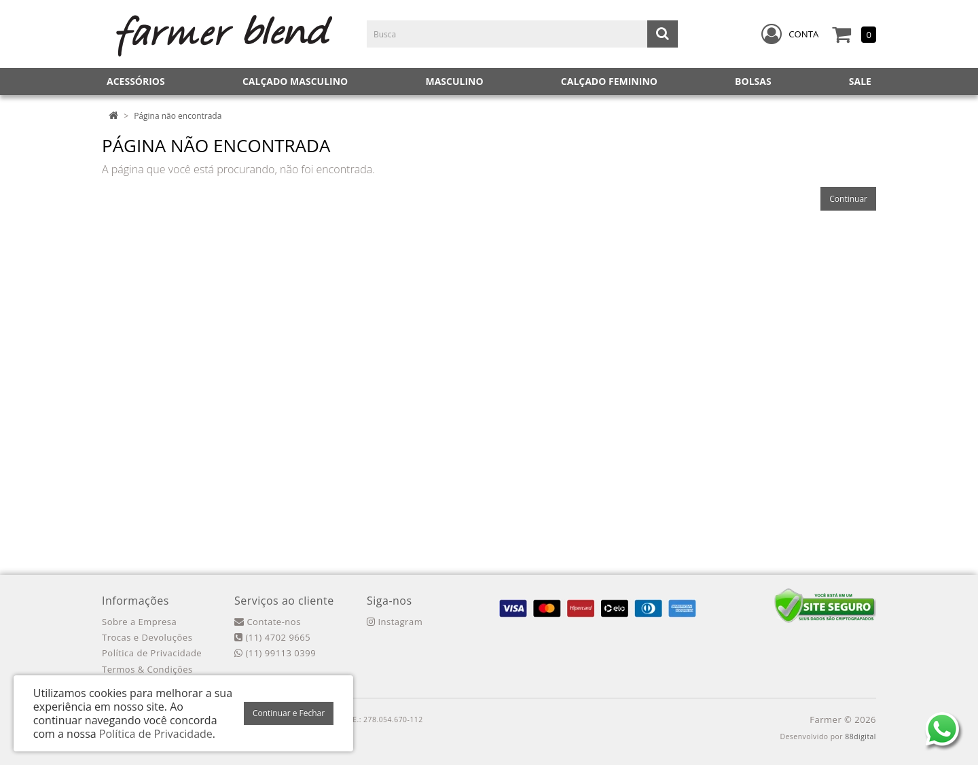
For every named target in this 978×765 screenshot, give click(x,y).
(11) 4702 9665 (272, 637)
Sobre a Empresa (139, 622)
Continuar (848, 198)
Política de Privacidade (152, 653)
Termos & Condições (147, 669)
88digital (860, 736)
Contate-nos (267, 622)
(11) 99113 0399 (275, 653)
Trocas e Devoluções (147, 637)
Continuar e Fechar (289, 713)
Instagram (394, 622)
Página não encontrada (177, 116)
